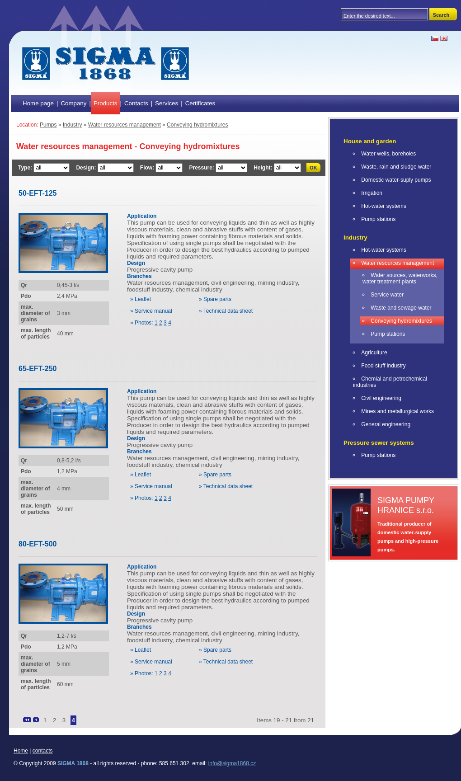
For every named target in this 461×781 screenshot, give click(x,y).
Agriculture (374, 352)
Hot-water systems (383, 206)
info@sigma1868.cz (232, 763)
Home (21, 751)
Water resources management (124, 125)
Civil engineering (381, 398)
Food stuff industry (383, 365)
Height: (264, 168)
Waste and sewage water (401, 308)
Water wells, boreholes (388, 154)
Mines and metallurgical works (397, 411)
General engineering (385, 424)
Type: (25, 168)
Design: (86, 168)
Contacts (136, 103)
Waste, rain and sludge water (396, 167)
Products (106, 103)
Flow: (148, 168)
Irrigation (371, 193)
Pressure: (202, 168)
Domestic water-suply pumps (396, 180)
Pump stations (378, 219)
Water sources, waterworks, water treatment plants (399, 278)
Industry (72, 125)
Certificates (200, 103)
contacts (43, 751)
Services (166, 103)
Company (73, 103)
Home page (38, 103)
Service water (387, 295)
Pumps (48, 125)
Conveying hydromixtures (197, 125)
